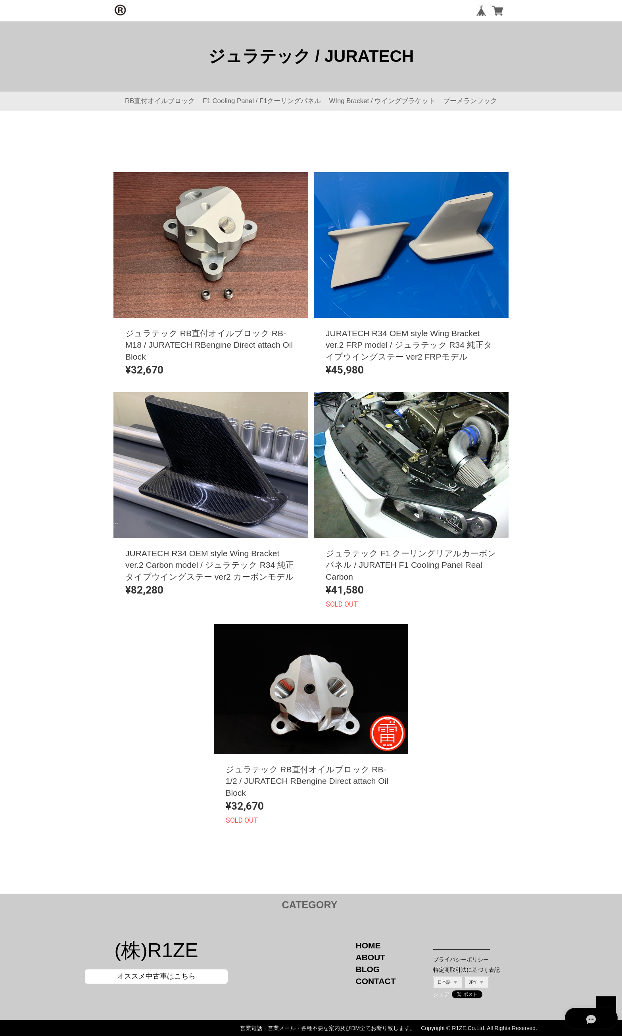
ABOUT (371, 957)
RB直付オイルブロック (160, 101)
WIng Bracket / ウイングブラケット (382, 101)
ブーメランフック (470, 101)
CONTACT (376, 981)
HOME (368, 945)
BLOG (368, 969)
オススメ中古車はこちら (156, 976)
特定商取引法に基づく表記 (466, 970)
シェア (441, 994)
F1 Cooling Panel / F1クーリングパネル (262, 101)
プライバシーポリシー (461, 959)
